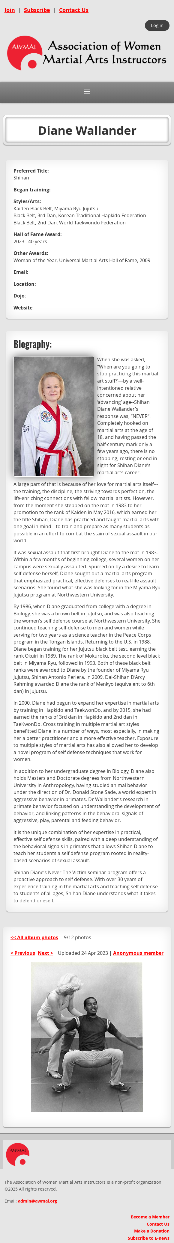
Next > (45, 953)
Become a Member (150, 1217)
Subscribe (37, 10)
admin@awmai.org (37, 1201)
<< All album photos (34, 937)
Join (9, 10)
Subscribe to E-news (149, 1238)
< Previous (22, 953)
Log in (157, 25)
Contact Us (73, 10)
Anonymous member (138, 953)
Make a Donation (152, 1231)
